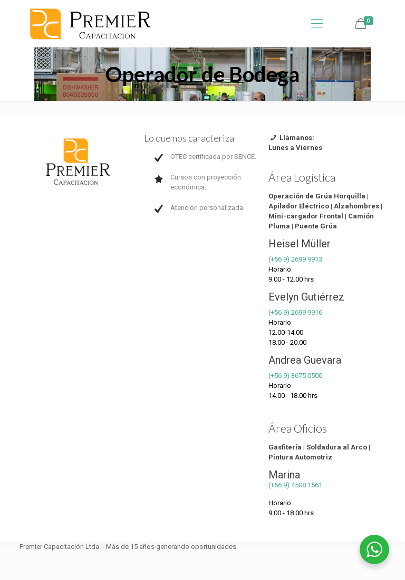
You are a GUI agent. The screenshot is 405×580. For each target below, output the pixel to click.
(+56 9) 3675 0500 (295, 375)
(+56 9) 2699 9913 (295, 259)
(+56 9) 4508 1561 (295, 485)
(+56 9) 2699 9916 (295, 312)
